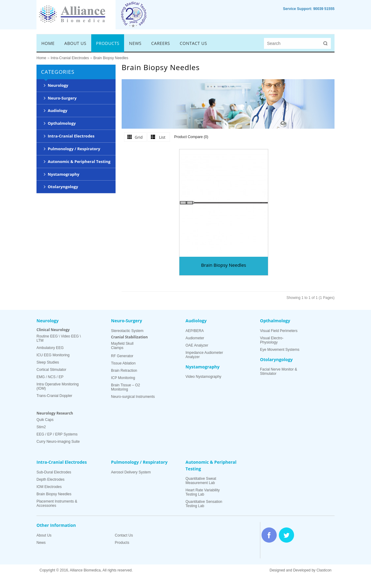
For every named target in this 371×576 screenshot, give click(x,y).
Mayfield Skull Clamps (122, 345)
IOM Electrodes (49, 487)
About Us (43, 535)
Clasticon (324, 570)
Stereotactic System (127, 331)
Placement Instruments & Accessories (56, 503)
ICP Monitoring (123, 378)
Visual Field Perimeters (278, 331)
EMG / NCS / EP (50, 377)
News (41, 542)
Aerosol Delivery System (131, 472)
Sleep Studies (47, 362)
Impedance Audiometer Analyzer (204, 355)
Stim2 (41, 427)
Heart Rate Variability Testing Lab (203, 492)
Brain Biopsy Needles (110, 58)
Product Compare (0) (191, 137)
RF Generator (122, 356)
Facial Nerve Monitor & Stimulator (278, 371)
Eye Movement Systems (279, 349)
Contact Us (124, 535)
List (162, 137)
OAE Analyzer (197, 345)
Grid (139, 137)
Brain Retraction (124, 370)
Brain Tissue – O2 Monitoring (125, 387)
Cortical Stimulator (51, 370)
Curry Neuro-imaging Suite (58, 441)
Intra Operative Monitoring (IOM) (57, 386)
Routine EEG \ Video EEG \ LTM (58, 338)
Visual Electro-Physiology (271, 340)
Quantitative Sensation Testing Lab (204, 504)
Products (122, 542)
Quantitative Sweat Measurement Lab (201, 480)
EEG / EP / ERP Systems (57, 434)
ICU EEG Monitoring (53, 355)
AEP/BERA (195, 331)
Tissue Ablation (123, 363)
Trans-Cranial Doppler (54, 396)
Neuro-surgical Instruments (133, 397)
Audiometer (195, 338)
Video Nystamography (203, 376)
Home (41, 58)
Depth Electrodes (50, 479)
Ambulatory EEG (50, 348)
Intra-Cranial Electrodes (69, 58)
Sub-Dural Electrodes (53, 472)
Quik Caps (45, 420)
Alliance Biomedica (85, 570)
